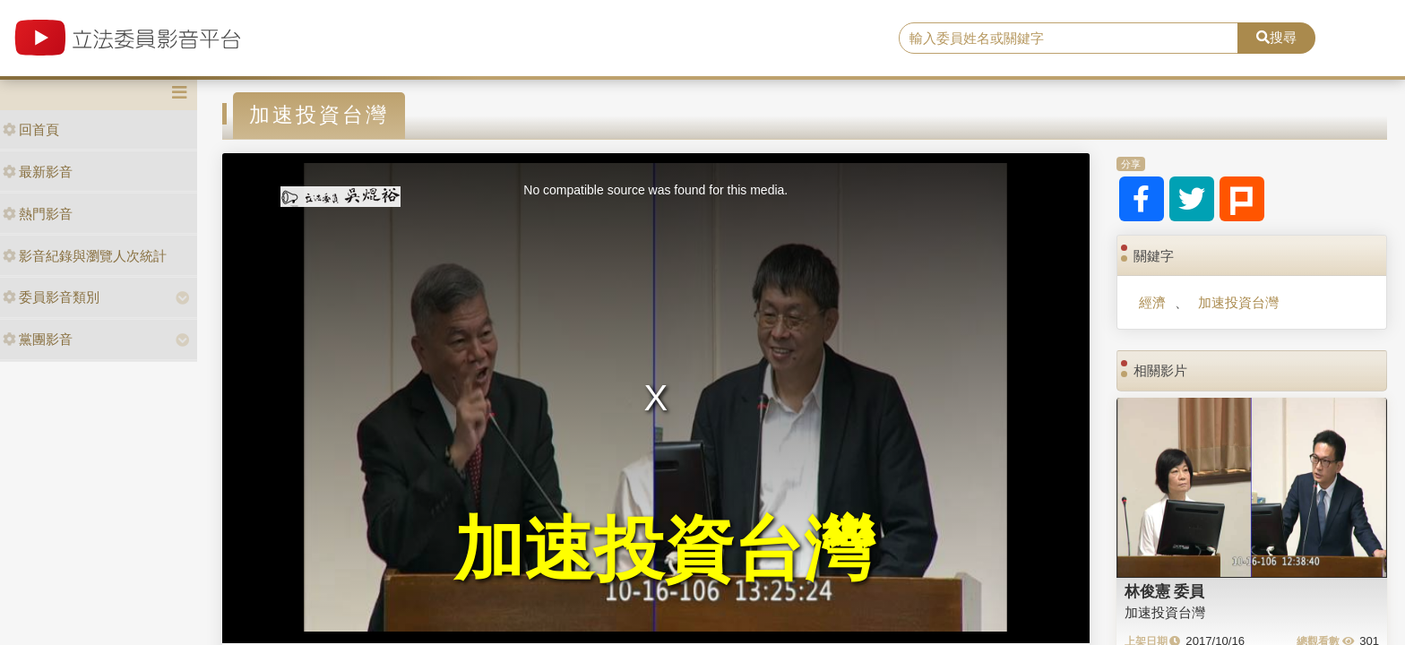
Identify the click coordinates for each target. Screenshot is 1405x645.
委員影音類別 (51, 297)
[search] (1069, 38)
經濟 (1152, 302)
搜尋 (1276, 37)
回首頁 (31, 129)
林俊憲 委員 (1165, 591)
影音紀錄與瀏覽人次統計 (85, 255)
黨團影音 (38, 339)
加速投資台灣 (1238, 302)
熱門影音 (38, 213)
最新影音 (38, 171)
